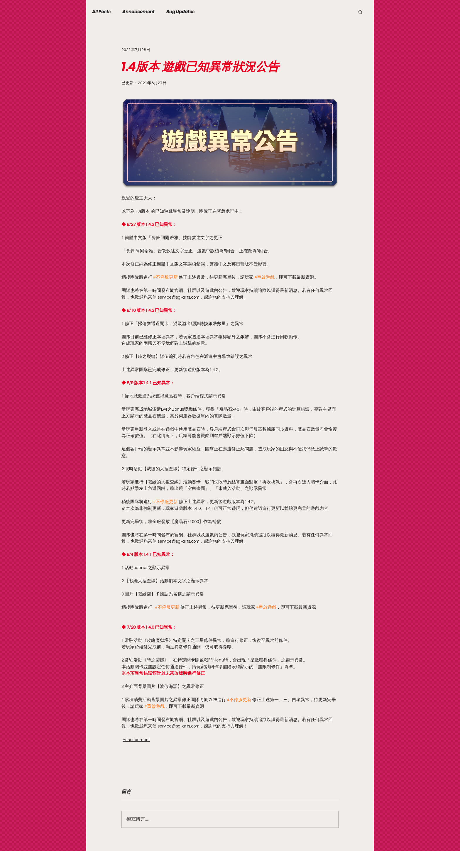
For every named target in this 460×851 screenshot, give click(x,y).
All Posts (101, 11)
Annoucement (138, 11)
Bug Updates (180, 11)
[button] (360, 11)
